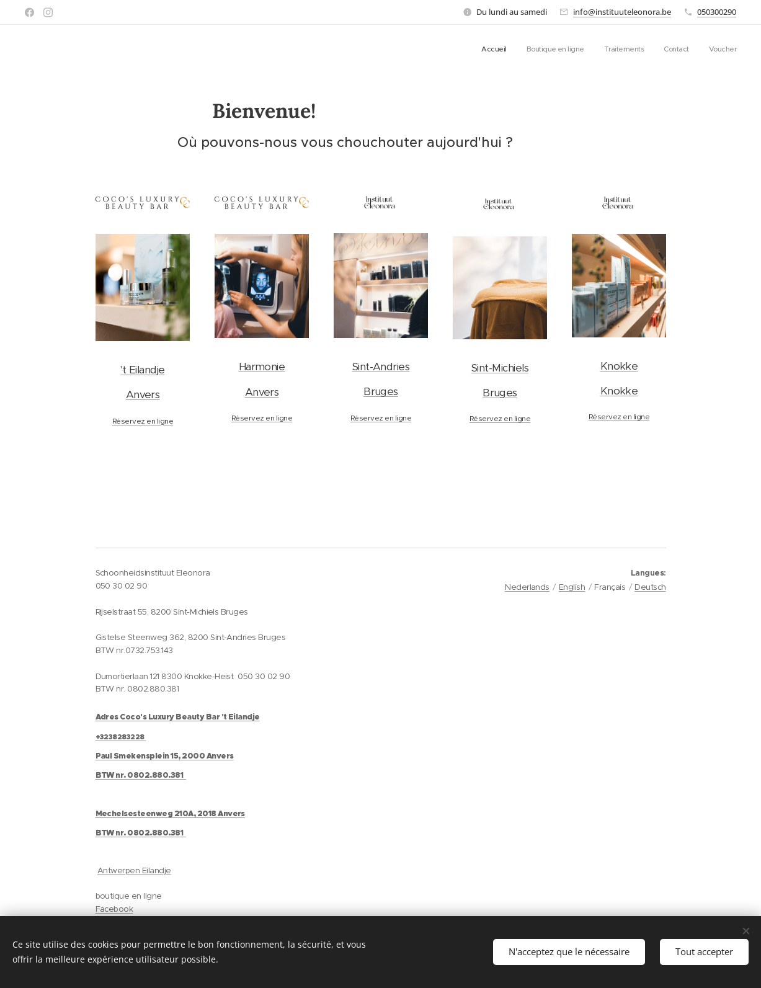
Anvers (142, 394)
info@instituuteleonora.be (622, 11)
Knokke (619, 366)
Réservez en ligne (142, 420)
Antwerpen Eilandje (134, 870)
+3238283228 (120, 736)
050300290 (716, 11)
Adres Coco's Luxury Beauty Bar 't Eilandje (178, 717)
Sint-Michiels (499, 368)
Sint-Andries (380, 366)
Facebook (114, 909)
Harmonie (261, 366)
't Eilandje (142, 369)
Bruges (380, 391)
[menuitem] (660, 50)
